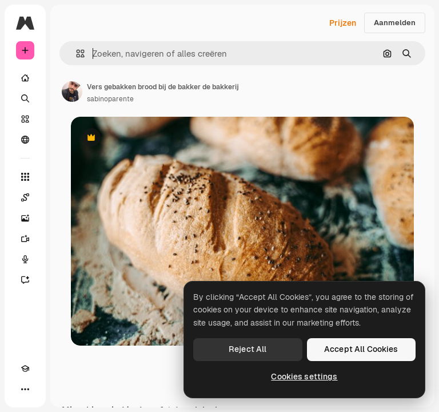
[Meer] (25, 389)
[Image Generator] (25, 218)
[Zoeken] (25, 98)
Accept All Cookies (361, 349)
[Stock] (25, 119)
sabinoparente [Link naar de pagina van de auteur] (110, 99)
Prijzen (342, 23)
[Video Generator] (25, 238)
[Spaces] (25, 197)
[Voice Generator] (25, 259)
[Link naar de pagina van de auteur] (72, 91)
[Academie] (25, 368)
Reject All (247, 349)
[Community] (25, 139)
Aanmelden (395, 22)
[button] (75, 53)
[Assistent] (25, 280)
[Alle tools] (25, 177)
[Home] (25, 78)
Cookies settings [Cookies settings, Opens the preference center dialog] (304, 376)
